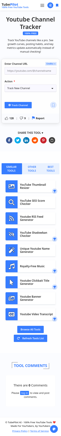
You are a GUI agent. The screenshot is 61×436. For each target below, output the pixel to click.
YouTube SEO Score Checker (32, 202)
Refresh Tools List (30, 338)
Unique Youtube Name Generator (35, 250)
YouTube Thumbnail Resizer (33, 186)
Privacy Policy (20, 431)
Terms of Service (39, 431)
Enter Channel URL (16, 64)
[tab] (12, 169)
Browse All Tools (31, 329)
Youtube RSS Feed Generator (31, 218)
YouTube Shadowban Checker (33, 234)
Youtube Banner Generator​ (30, 298)
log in (24, 393)
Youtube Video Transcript (36, 314)
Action (9, 81)
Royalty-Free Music (32, 266)
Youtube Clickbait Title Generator (34, 282)
